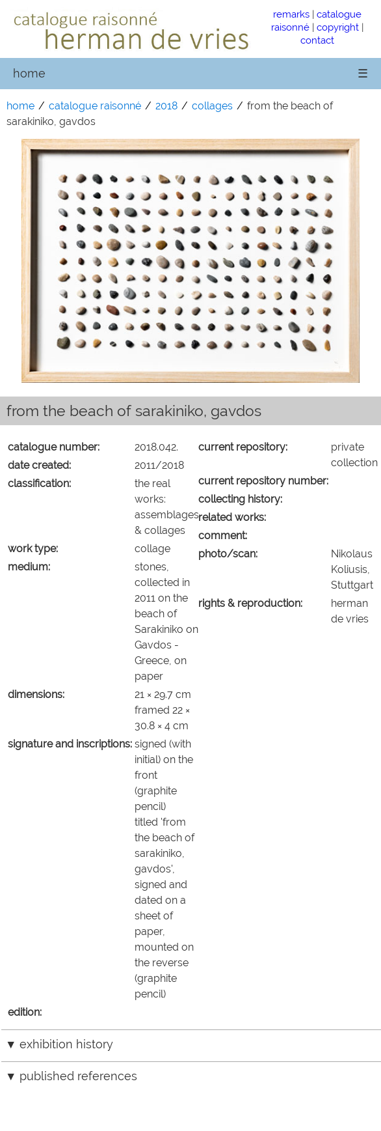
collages (212, 106)
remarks (291, 14)
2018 (166, 106)
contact (317, 40)
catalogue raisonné (95, 106)
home (29, 73)
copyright (338, 27)
